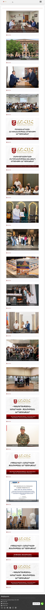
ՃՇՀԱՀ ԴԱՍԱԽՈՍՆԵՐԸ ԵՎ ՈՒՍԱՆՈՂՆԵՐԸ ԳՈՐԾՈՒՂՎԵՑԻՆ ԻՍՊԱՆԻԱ (22, 359)
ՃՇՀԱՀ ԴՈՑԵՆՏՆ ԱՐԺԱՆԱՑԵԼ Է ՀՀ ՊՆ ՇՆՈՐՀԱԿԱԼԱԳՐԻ (22, 445)
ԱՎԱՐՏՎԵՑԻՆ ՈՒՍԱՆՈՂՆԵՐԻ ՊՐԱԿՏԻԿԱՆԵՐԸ (22, 249)
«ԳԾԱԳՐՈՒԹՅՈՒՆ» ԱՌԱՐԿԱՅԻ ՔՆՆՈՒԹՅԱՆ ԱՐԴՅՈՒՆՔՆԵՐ (22, 417)
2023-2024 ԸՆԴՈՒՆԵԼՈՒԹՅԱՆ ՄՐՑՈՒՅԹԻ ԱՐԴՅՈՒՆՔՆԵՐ (22, 138)
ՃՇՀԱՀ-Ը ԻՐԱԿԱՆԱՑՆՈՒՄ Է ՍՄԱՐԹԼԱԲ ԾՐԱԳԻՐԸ (22, 193)
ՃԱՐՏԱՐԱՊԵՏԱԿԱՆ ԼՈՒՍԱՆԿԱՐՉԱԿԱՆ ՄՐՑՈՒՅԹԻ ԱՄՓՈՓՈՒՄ (22, 304)
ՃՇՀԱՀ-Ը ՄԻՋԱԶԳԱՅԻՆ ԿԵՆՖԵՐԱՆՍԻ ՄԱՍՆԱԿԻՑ (22, 500)
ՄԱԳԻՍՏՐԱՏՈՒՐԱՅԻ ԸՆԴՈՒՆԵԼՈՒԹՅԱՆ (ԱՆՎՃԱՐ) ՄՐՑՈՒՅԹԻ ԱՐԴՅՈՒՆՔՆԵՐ (22, 166)
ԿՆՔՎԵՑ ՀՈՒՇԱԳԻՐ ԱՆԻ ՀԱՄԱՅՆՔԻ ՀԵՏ (22, 86)
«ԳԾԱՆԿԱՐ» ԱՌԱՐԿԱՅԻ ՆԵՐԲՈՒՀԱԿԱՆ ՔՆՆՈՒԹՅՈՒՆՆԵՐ (22, 528)
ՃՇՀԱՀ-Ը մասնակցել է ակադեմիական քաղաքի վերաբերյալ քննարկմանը (22, 31)
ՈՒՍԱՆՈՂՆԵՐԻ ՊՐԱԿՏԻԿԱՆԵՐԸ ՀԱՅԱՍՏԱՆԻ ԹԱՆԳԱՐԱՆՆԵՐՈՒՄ (22, 390)
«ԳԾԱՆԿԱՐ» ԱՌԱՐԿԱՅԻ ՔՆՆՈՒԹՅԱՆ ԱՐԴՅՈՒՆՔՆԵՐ (22, 473)
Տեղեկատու (5, 596)
